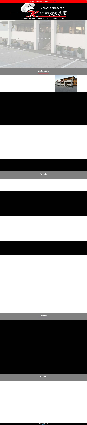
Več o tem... (56, 1)
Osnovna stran (24, 18)
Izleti (63, 18)
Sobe (47, 18)
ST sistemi (43, 424)
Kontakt (55, 18)
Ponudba (40, 18)
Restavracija (32, 18)
